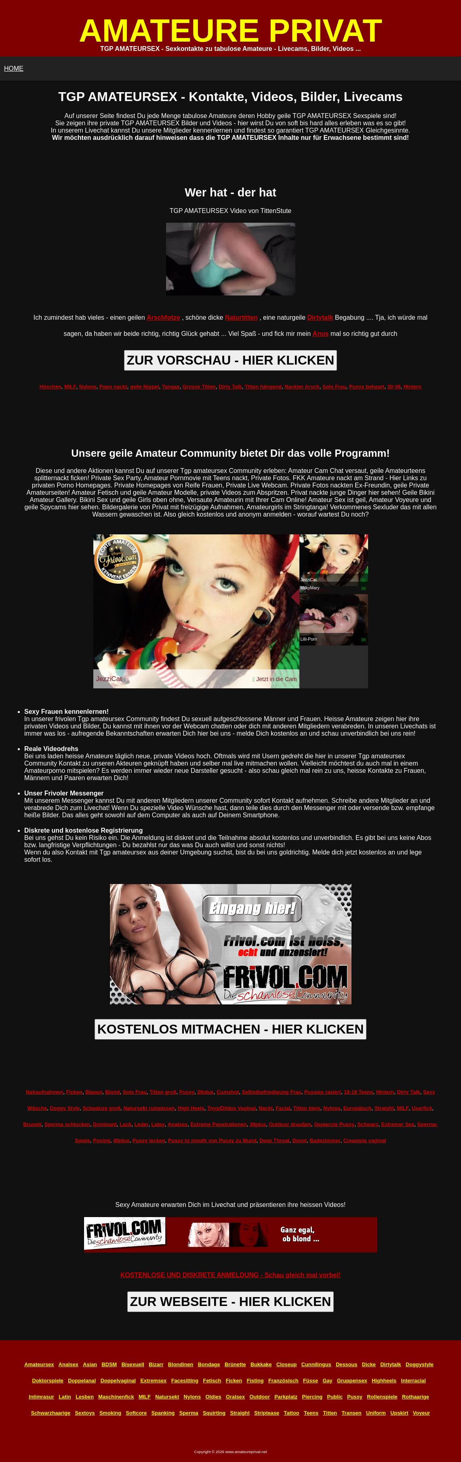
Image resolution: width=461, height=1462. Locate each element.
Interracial (413, 1381)
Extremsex (154, 1381)
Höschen (50, 387)
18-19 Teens (358, 1092)
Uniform (376, 1413)
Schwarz (368, 1124)
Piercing (312, 1397)
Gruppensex (352, 1381)
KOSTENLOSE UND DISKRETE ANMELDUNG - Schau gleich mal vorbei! (230, 1275)
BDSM (109, 1364)
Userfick (422, 1108)
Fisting (255, 1381)
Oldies (213, 1397)
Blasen (93, 1092)
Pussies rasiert (322, 1092)
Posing (101, 1140)
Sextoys (85, 1413)
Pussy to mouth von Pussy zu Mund (212, 1140)
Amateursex (39, 1364)
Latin (65, 1397)
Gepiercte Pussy (334, 1124)
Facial (283, 1108)
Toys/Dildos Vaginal (231, 1108)
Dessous (346, 1364)
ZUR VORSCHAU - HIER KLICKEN (231, 360)
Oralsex (235, 1397)
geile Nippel (144, 387)
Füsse (310, 1381)
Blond (112, 1092)
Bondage (209, 1364)
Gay (327, 1381)
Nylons (88, 387)
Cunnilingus (316, 1364)
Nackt (266, 1108)
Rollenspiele (382, 1397)
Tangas (171, 387)
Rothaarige (415, 1397)
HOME (13, 68)
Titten (330, 1413)
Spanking (163, 1413)
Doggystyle (420, 1364)
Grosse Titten (199, 387)
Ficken (74, 1092)
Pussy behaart (367, 387)
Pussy (187, 1092)
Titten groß (163, 1092)
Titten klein (306, 1108)
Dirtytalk (320, 317)
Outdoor (259, 1397)
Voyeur (421, 1413)
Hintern (412, 387)
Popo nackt (113, 387)
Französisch (283, 1381)
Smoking (110, 1413)
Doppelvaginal (118, 1381)
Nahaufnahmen (44, 1092)
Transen (351, 1413)
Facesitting (185, 1381)
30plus (258, 1124)
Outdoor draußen (290, 1124)
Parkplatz (285, 1397)
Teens (311, 1413)
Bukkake (261, 1364)
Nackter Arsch (301, 387)
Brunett (32, 1124)
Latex (158, 1124)
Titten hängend (263, 387)
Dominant (105, 1124)
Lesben (85, 1397)
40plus (121, 1140)
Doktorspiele (47, 1381)
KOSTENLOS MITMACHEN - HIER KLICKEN (230, 1029)
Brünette (235, 1364)
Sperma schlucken (67, 1124)
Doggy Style (65, 1108)
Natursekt (167, 1397)
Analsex (177, 1124)
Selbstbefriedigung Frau (271, 1092)
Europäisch (357, 1108)
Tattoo (291, 1413)
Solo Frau (334, 387)
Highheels (384, 1381)
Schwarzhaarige (50, 1413)
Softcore (136, 1413)
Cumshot (228, 1092)
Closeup (286, 1364)
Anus (321, 333)
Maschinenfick (116, 1397)
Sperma (188, 1413)
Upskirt (399, 1413)
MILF (70, 387)
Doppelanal (82, 1381)
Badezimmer (324, 1140)
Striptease (266, 1413)
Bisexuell (133, 1364)
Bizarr (156, 1364)
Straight (384, 1108)
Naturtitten (241, 317)
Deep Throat (274, 1140)
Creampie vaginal (364, 1140)
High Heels (191, 1108)
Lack (125, 1124)
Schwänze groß (101, 1108)
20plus (205, 1092)
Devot (300, 1140)
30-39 (394, 387)
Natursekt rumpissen (149, 1108)
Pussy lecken (149, 1140)
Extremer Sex (398, 1124)
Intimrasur (41, 1397)
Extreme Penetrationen (218, 1124)
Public (334, 1397)
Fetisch (212, 1381)
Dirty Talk (230, 387)
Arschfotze (163, 317)
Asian (90, 1364)
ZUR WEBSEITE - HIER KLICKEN (230, 1301)
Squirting (214, 1413)
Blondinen (181, 1364)
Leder (142, 1124)
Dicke (369, 1364)
